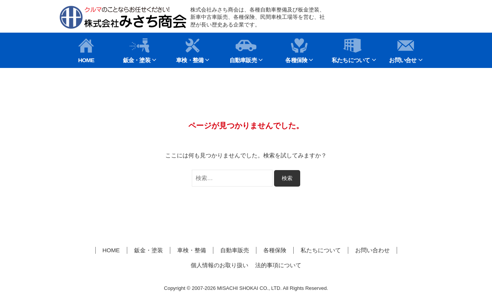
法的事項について (278, 265)
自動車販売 (243, 50)
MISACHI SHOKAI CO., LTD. (249, 288)
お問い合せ (402, 50)
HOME (86, 50)
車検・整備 (189, 50)
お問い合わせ (372, 250)
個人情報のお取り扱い (219, 265)
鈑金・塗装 (136, 50)
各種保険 (296, 50)
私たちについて (351, 50)
